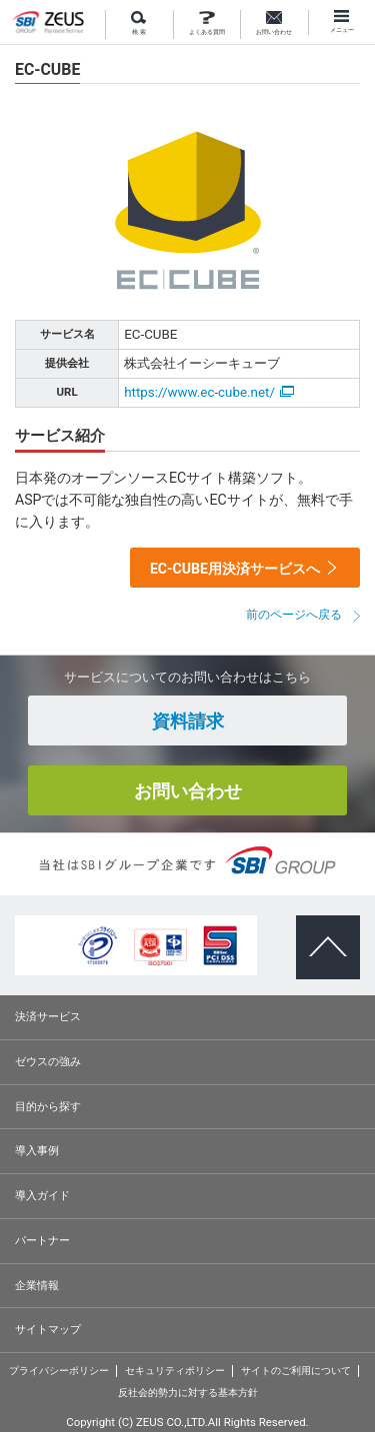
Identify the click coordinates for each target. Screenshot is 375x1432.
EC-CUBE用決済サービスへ (235, 569)
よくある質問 (207, 23)
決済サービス (48, 1016)
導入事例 (37, 1150)
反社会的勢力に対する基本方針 (188, 1392)
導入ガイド (42, 1195)
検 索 (139, 23)
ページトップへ (321, 930)
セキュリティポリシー (175, 1370)
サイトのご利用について (296, 1370)
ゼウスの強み (48, 1061)
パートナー (42, 1240)
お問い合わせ (274, 23)
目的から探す (48, 1106)
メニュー (342, 22)
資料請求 (188, 721)
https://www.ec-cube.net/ (209, 392)
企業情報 (37, 1285)
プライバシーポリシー (59, 1370)
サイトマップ (48, 1329)
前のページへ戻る (294, 615)
